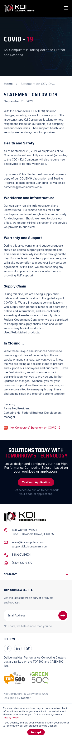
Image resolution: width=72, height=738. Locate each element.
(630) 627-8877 (22, 562)
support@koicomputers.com (29, 546)
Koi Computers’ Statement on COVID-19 (35, 427)
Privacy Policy (10, 717)
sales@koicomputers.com (28, 542)
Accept (36, 732)
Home (8, 84)
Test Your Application (36, 482)
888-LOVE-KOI (21, 554)
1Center (26, 697)
